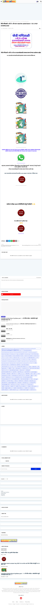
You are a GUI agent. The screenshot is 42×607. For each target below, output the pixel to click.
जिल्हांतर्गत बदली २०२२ (4, 368)
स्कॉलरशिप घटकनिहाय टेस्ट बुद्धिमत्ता (24, 389)
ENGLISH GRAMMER (8, 355)
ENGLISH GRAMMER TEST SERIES (18, 355)
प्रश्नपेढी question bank (21, 373)
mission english (23, 357)
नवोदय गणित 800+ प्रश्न (25, 368)
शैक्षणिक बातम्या (21, 380)
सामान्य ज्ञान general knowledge (15, 384)
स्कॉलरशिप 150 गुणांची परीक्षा (5, 386)
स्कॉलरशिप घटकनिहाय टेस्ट (5, 389)
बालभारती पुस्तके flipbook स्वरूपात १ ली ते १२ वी (18, 375)
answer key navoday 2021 (33, 352)
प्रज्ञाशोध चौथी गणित (27, 371)
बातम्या (39, 373)
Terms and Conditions (5, 492)
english (3, 355)
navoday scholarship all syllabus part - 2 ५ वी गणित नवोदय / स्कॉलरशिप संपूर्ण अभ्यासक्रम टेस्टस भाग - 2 (21, 323)
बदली (31, 373)
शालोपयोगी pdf (4, 380)
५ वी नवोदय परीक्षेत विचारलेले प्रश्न (27, 350)
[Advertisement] (21, 11)
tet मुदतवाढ (7, 333)
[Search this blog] (16, 469)
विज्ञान (32, 379)
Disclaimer (3, 494)
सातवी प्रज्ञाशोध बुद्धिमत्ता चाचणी (5, 384)
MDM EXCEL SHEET (17, 357)
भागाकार (35, 375)
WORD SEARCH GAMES (5, 364)
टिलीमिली (10, 368)
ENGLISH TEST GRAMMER (28, 355)
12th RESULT (15, 350)
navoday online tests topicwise (6, 359)
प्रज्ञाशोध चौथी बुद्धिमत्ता (34, 371)
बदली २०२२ (35, 373)
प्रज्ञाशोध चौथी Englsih (20, 371)
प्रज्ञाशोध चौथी (14, 371)
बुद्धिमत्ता (32, 375)
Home (2, 21)
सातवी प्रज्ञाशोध (19, 382)
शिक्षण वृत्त (16, 380)
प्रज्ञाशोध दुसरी (8, 373)
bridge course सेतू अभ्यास (20, 354)
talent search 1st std (25, 361)
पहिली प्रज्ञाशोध (28, 370)
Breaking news (12, 354)
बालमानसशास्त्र (27, 375)
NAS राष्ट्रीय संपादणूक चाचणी (30, 357)
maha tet (3, 357)
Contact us (3, 495)
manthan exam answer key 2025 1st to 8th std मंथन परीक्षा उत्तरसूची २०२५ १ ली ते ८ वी (20, 564)
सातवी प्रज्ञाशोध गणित (32, 382)
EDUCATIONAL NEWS (35, 354)
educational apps (27, 354)
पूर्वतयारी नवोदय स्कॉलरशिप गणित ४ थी (6, 371)
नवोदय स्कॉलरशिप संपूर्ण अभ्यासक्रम (14, 370)
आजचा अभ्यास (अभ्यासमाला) (25, 364)
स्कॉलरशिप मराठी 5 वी (33, 389)
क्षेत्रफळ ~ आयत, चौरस (9, 328)
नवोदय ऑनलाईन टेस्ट (18, 368)
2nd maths (20, 350)
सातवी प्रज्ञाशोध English (26, 382)
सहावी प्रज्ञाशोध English (32, 380)
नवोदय (13, 368)
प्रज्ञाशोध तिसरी (3, 373)
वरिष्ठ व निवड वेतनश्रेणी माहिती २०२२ (25, 379)
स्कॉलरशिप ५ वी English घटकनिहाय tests (21, 386)
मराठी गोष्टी (3, 377)
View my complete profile (4, 516)
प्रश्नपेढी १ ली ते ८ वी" (14, 373)
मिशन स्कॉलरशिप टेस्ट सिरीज (15, 379)
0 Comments (38, 277)
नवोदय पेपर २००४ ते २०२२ (5, 370)
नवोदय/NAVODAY (22, 370)
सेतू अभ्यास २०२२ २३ (23, 384)
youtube (11, 294)
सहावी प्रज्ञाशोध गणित (4, 382)
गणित (38, 366)
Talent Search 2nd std (32, 361)
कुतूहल (30, 366)
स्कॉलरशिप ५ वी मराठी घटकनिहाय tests (18, 388)
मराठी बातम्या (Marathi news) (10, 377)
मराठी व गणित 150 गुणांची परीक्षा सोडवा (9, 552)
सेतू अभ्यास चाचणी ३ (30, 384)
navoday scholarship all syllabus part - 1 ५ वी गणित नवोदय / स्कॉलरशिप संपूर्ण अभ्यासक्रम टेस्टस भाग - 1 (19, 319)
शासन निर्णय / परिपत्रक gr (10, 380)
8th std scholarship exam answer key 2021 (20, 352)
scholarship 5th (4, 361)
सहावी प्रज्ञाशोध (26, 380)
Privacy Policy (3, 493)
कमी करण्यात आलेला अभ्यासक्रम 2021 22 (22, 366)
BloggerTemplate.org (30, 604)
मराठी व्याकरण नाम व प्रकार (18, 377)
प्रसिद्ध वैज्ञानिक (27, 373)
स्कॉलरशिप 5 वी (12, 386)
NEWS (29, 359)
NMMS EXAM (34, 359)
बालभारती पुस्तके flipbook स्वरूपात (6, 375)
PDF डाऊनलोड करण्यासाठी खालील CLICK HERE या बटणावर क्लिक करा (21, 173)
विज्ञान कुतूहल (36, 379)
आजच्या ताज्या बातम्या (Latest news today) (7, 366)
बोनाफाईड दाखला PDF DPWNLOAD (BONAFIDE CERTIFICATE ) (15, 338)
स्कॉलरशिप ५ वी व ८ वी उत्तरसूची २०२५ (29, 388)
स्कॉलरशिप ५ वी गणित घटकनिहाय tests (33, 386)
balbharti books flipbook (5, 354)
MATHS (11, 357)
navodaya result (24, 359)
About (17, 601)
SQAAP (19, 361)
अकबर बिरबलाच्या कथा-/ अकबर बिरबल (15, 364)
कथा (15, 366)
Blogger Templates (16, 604)
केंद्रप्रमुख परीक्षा (34, 366)
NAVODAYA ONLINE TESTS (16, 359)
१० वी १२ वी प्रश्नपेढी (9, 350)
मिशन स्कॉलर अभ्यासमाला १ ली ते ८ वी (6, 379)
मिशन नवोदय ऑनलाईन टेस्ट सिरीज (27, 377)
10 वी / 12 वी (3, 350)
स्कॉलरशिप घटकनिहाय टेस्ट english (14, 389)
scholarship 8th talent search (12, 361)
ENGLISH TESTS (36, 355)
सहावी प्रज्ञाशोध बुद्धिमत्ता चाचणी (12, 382)
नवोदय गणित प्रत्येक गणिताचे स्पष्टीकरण (34, 368)
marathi (7, 357)
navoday (37, 357)
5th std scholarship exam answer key (7, 352)
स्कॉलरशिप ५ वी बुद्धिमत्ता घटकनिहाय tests (7, 388)
